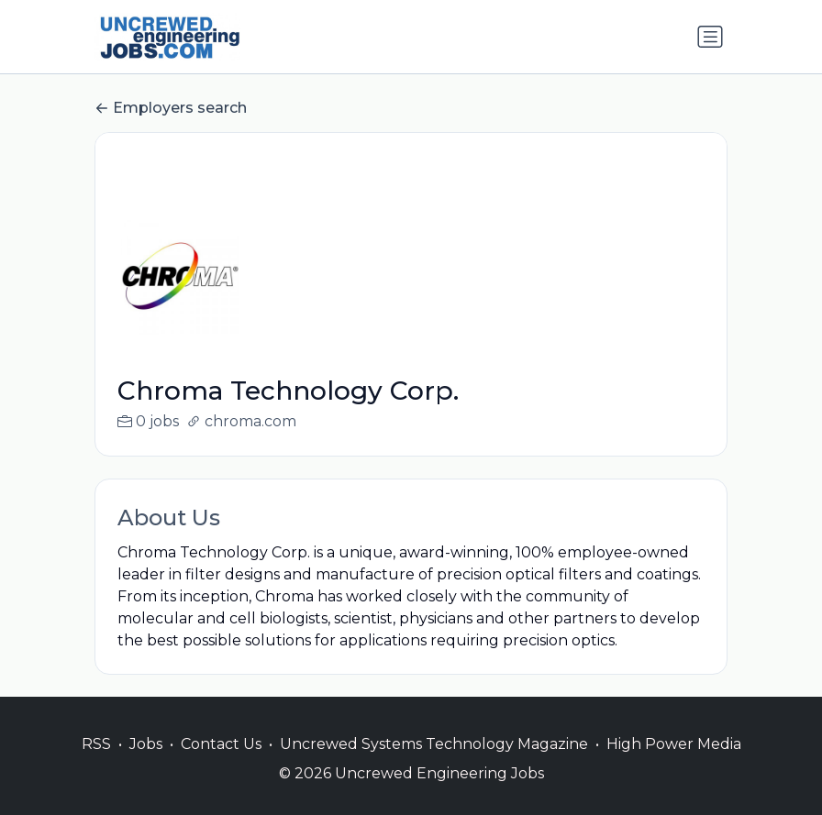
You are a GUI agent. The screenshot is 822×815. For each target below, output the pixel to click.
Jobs (145, 766)
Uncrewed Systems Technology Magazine (434, 766)
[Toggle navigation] (710, 36)
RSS (96, 766)
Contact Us (221, 766)
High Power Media (673, 766)
